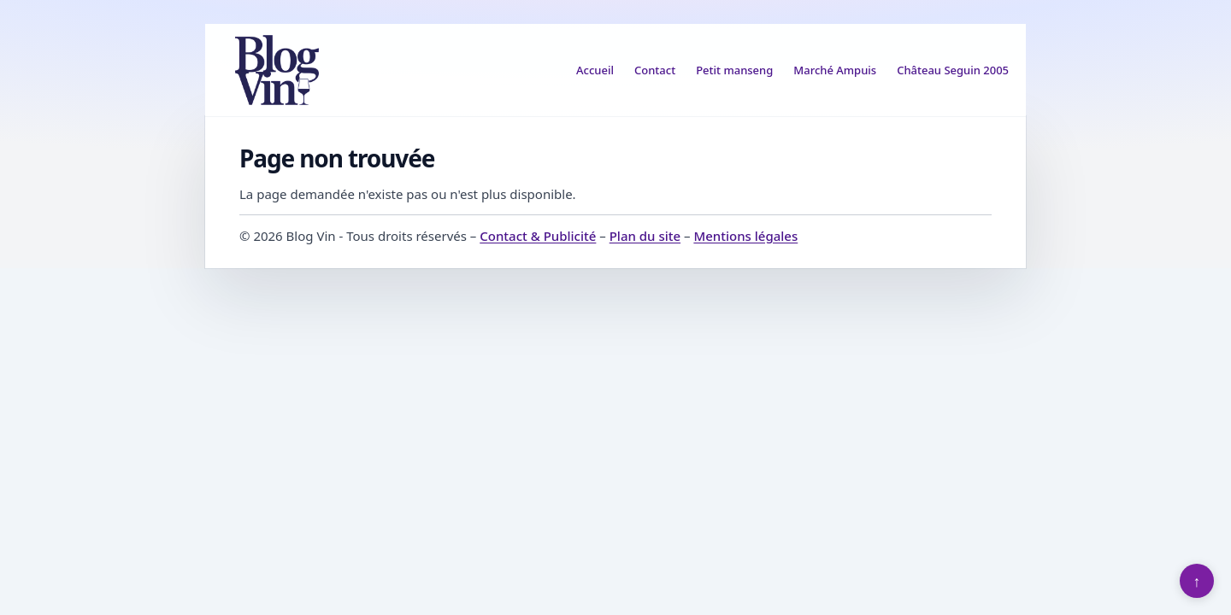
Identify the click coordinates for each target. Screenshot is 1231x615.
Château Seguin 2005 (953, 70)
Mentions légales (745, 235)
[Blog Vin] (277, 70)
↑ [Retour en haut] (1197, 581)
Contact (654, 70)
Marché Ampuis (834, 70)
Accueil (595, 70)
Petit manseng (734, 70)
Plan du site (645, 235)
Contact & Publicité (538, 235)
